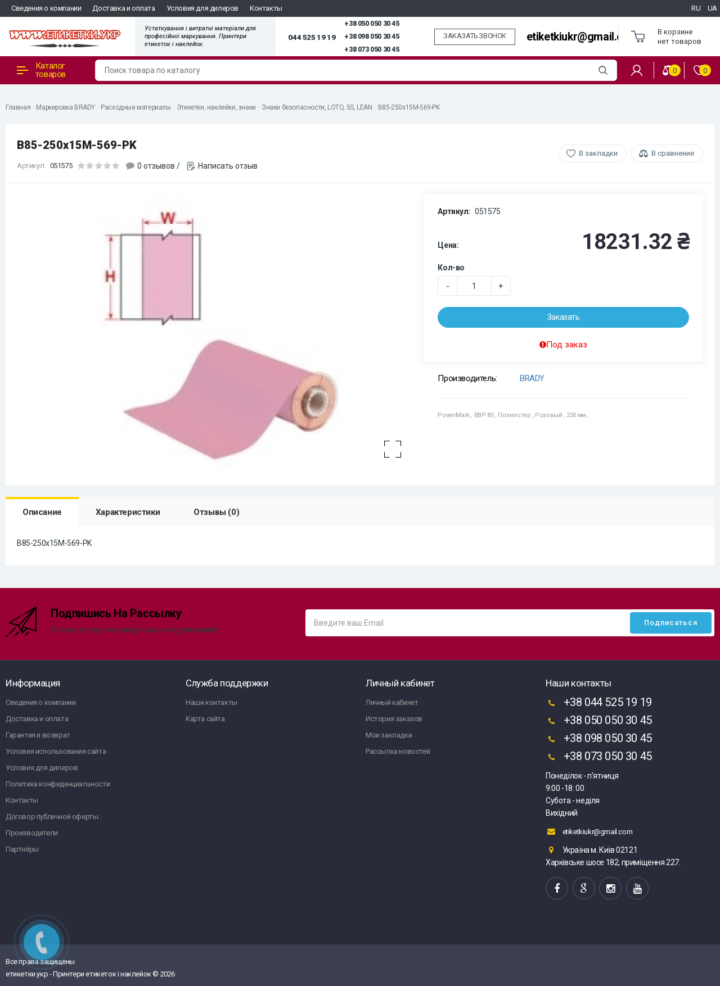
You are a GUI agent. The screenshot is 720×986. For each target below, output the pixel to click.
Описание (42, 512)
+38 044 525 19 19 (599, 703)
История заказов (394, 718)
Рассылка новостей (398, 751)
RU (695, 8)
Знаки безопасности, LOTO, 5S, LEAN (317, 107)
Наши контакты (211, 702)
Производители (32, 833)
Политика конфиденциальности (58, 784)
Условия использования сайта (56, 751)
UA (712, 8)
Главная (18, 107)
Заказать (563, 317)
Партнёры (22, 849)
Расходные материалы (135, 107)
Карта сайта (205, 718)
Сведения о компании (46, 8)
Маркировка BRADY (65, 107)
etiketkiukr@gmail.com (582, 36)
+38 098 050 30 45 (371, 36)
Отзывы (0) (216, 512)
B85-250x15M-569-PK (409, 107)
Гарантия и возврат (38, 735)
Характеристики (128, 512)
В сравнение (672, 153)
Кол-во (451, 267)
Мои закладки (389, 735)
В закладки (598, 153)
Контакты (266, 8)
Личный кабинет (392, 702)
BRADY (532, 378)
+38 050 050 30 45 (371, 24)
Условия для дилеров (202, 8)
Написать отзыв (228, 165)
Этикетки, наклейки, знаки (216, 107)
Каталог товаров (41, 70)
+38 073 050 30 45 (371, 49)
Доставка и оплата (123, 8)
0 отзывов (156, 165)
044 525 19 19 (311, 37)
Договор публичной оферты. (53, 816)
